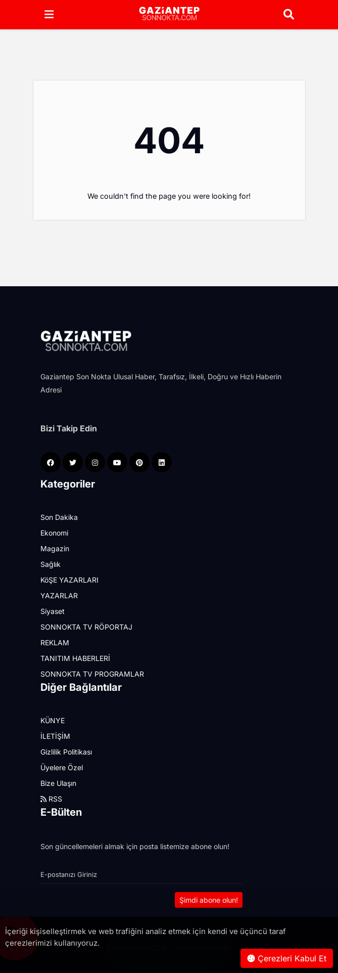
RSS (51, 798)
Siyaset (52, 611)
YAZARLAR (59, 595)
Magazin (54, 548)
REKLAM (54, 642)
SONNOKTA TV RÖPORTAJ (86, 627)
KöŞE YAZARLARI (69, 580)
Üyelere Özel (61, 767)
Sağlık (50, 564)
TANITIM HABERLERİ (75, 658)
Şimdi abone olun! (208, 900)
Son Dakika (59, 517)
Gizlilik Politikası (66, 751)
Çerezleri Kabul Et (286, 958)
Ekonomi (54, 532)
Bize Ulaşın (58, 783)
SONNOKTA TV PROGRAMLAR (92, 674)
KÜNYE (52, 720)
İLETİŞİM (55, 736)
